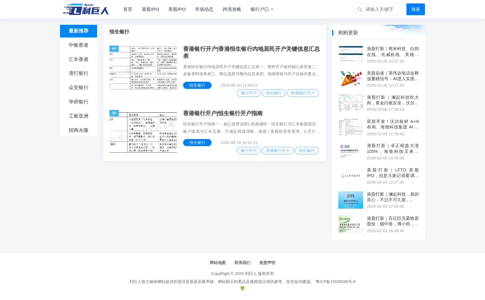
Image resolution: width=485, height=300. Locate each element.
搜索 (415, 9)
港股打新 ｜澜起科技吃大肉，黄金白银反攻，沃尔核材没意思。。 (393, 100)
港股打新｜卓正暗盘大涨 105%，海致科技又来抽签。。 (393, 148)
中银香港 (78, 45)
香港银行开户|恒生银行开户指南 (223, 113)
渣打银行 (78, 73)
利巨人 (251, 273)
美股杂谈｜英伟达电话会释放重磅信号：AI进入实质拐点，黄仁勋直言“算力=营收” (393, 76)
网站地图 (218, 262)
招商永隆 (78, 130)
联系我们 (242, 262)
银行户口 (260, 9)
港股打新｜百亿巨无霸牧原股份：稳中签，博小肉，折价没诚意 (393, 221)
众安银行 (78, 87)
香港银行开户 (303, 93)
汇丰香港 (78, 59)
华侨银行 (78, 101)
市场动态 (204, 9)
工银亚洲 (78, 116)
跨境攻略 (232, 9)
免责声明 (267, 262)
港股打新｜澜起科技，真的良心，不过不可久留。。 (393, 197)
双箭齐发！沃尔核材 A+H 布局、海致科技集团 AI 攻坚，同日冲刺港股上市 (393, 124)
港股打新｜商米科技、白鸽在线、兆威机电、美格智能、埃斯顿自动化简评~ (393, 51)
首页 (127, 9)
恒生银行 (197, 85)
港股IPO (150, 9)
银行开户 (249, 93)
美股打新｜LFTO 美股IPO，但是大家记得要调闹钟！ (393, 172)
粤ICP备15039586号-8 (335, 281)
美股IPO (177, 9)
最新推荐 (78, 30)
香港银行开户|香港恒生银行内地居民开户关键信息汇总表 (251, 52)
